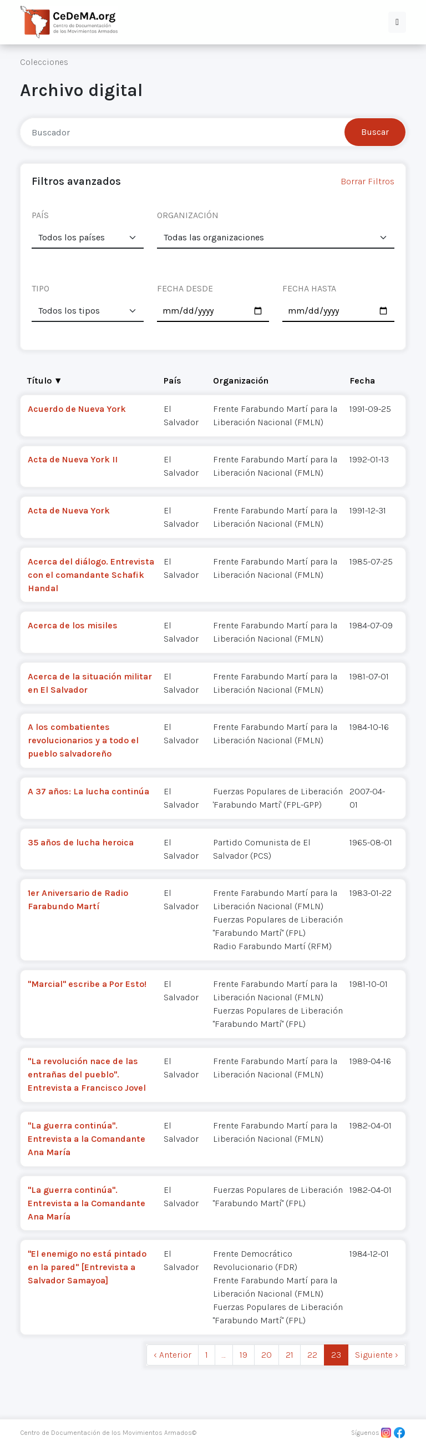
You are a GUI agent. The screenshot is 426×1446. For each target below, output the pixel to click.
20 (266, 1354)
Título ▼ (45, 380)
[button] (397, 22)
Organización (240, 380)
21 (289, 1354)
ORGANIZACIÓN (188, 215)
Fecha (362, 380)
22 (312, 1354)
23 (336, 1354)
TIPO (40, 288)
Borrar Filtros (367, 181)
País (172, 380)
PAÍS (40, 215)
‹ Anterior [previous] (172, 1354)
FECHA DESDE (185, 288)
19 (243, 1354)
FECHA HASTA (309, 288)
